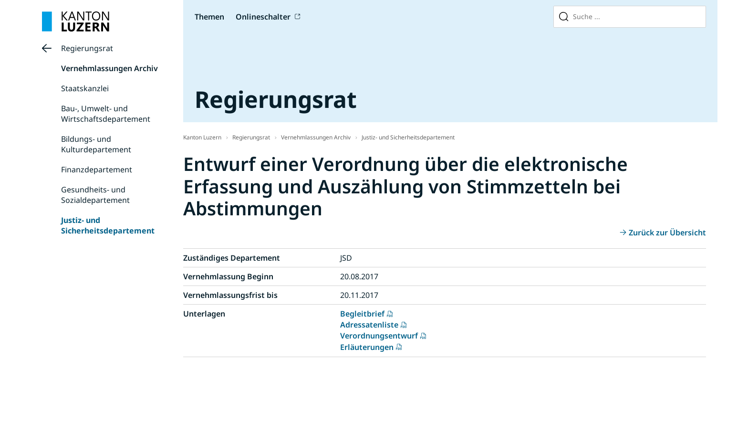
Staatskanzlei (85, 88)
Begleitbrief (362, 313)
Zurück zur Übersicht (667, 232)
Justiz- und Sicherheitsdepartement (108, 225)
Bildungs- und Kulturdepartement (96, 144)
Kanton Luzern (202, 137)
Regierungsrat (87, 48)
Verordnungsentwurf (379, 335)
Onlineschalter (263, 16)
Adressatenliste (369, 324)
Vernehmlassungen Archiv (109, 68)
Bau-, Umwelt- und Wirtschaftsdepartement (105, 113)
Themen (209, 16)
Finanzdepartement (96, 169)
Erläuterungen (367, 347)
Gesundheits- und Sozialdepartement (95, 194)
